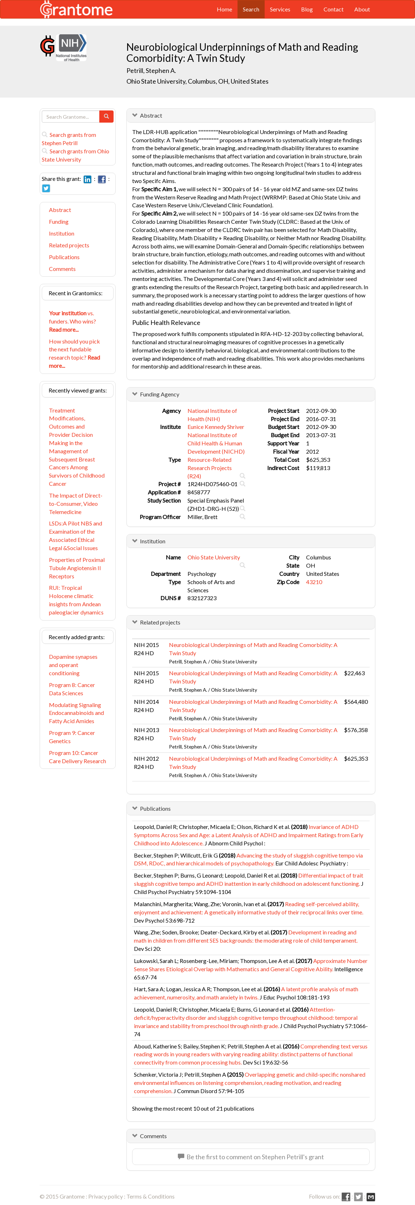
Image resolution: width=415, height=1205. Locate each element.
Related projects (69, 245)
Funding (59, 221)
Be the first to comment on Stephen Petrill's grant (251, 1157)
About (362, 9)
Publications (64, 256)
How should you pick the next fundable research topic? (74, 353)
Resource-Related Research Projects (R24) (210, 467)
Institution (61, 233)
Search (251, 9)
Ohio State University (214, 557)
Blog (307, 9)
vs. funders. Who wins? (72, 321)
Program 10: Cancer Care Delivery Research (77, 756)
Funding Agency (159, 394)
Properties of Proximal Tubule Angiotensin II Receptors (77, 567)
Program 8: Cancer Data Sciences (72, 688)
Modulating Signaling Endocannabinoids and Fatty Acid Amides (76, 713)
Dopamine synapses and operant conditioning (73, 664)
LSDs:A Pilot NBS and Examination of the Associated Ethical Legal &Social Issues (75, 535)
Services (280, 9)
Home (224, 9)
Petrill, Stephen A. (151, 70)
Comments (62, 268)
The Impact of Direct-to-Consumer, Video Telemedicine (75, 503)
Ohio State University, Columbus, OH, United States (197, 81)
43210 (314, 581)
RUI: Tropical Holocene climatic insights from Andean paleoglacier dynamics (76, 600)
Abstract (60, 209)
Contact (334, 9)
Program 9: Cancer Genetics (72, 736)
